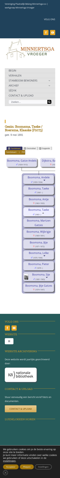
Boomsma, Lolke (39, 253)
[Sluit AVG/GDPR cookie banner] (5, 472)
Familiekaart (14, 148)
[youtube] (52, 32)
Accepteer (10, 466)
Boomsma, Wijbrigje (39, 231)
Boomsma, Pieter (38, 264)
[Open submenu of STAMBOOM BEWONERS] (49, 80)
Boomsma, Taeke (38, 188)
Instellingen (43, 466)
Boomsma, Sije (41, 274)
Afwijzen (27, 466)
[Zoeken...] (28, 102)
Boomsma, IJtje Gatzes (38, 285)
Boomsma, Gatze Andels (21, 160)
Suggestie (44, 148)
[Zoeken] (49, 102)
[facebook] (45, 32)
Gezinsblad (30, 148)
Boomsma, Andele (39, 177)
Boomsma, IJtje (39, 242)
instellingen (9, 460)
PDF (23, 152)
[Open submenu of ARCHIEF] (49, 85)
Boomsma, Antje (39, 199)
